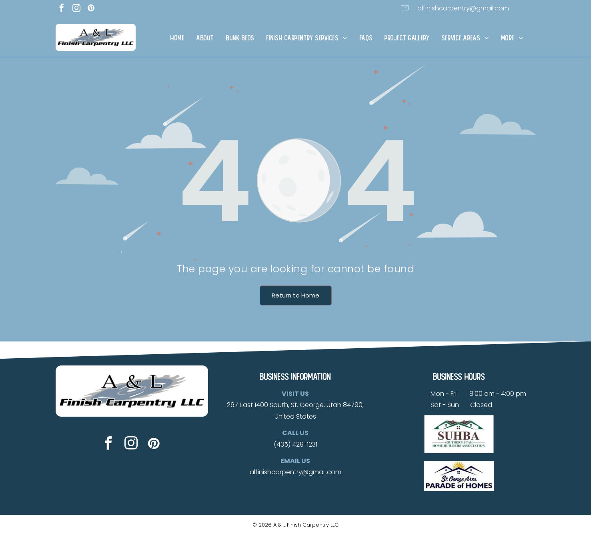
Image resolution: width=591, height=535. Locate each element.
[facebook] (62, 9)
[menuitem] (177, 38)
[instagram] (76, 9)
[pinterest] (91, 9)
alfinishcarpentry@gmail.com (463, 8)
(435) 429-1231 (295, 444)
